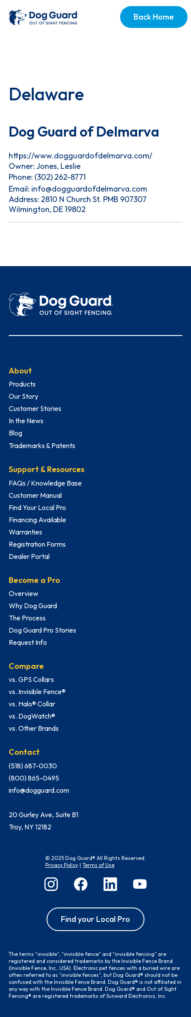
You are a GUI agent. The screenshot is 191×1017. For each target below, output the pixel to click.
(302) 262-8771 (60, 177)
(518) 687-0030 (33, 765)
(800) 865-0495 (34, 778)
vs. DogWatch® (32, 716)
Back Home (154, 17)
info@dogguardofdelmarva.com (89, 189)
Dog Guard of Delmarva (84, 131)
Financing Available (37, 519)
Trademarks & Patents (42, 445)
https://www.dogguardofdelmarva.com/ (80, 156)
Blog (15, 432)
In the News (26, 420)
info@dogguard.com (39, 790)
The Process (27, 617)
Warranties (25, 531)
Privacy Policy (61, 865)
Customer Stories (35, 408)
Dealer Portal (29, 556)
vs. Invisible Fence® (37, 691)
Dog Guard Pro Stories (42, 630)
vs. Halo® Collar (32, 703)
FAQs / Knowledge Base (45, 483)
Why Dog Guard (33, 605)
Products (22, 384)
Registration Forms (37, 544)
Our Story (23, 396)
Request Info (28, 642)
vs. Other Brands (34, 728)
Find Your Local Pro (37, 507)
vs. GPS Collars (31, 679)
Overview (23, 593)
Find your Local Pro (95, 919)
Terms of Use (98, 865)
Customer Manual (35, 495)
